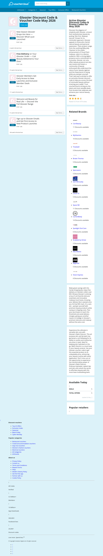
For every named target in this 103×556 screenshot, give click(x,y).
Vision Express (78, 275)
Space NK (76, 205)
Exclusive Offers (63, 10)
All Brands (15, 454)
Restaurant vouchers (79, 10)
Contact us (15, 463)
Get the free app (17, 474)
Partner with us (17, 476)
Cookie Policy (16, 478)
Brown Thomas (78, 158)
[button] (21, 10)
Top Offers (52, 10)
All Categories (16, 452)
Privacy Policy (16, 461)
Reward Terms (17, 467)
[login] (75, 98)
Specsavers (77, 170)
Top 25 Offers (16, 426)
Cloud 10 (76, 193)
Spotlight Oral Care (79, 228)
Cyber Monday (17, 434)
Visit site (72, 95)
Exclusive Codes (17, 428)
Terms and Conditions (19, 465)
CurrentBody (77, 217)
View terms (59, 48)
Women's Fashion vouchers (21, 448)
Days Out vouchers (18, 446)
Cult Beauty (77, 124)
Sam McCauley (78, 182)
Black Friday (16, 432)
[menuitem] (21, 10)
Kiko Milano (77, 252)
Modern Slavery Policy (19, 472)
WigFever (76, 263)
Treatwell (76, 147)
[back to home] (18, 4)
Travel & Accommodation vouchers (23, 444)
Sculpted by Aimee (79, 240)
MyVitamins (77, 135)
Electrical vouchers (18, 450)
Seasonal (43, 10)
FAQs (14, 469)
